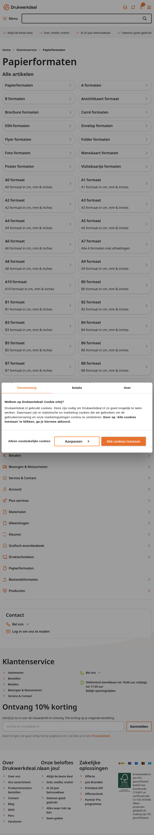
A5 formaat (91, 220)
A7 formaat (91, 241)
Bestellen (77, 444)
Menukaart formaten (99, 152)
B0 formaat (91, 281)
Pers (11, 815)
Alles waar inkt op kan (59, 810)
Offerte (90, 776)
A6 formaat (15, 241)
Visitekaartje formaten (101, 166)
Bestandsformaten (77, 579)
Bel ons (21, 624)
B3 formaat (15, 322)
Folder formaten (95, 139)
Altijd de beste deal (17, 33)
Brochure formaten (22, 112)
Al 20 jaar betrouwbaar (93, 33)
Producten (77, 590)
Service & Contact (77, 478)
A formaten (91, 85)
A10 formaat (16, 281)
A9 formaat (91, 261)
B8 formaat (91, 363)
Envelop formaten (97, 125)
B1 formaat (15, 302)
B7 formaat (15, 363)
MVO (11, 810)
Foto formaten (17, 152)
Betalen (77, 455)
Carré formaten (94, 112)
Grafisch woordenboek (77, 545)
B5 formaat (15, 342)
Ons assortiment (19, 782)
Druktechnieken (77, 557)
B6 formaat (91, 342)
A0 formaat (15, 179)
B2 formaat (91, 302)
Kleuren (77, 534)
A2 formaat (15, 200)
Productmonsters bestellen (20, 790)
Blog (11, 804)
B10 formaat (92, 383)
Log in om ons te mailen (28, 631)
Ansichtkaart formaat (100, 98)
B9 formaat (15, 383)
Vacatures (14, 821)
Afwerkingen (77, 523)
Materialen (77, 511)
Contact (13, 798)
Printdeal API (94, 788)
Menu (10, 18)
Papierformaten (19, 85)
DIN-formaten (17, 125)
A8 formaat (15, 261)
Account (77, 489)
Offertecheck (94, 794)
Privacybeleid (100, 736)
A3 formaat (91, 200)
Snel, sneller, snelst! (54, 33)
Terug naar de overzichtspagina (30, 404)
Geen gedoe (55, 818)
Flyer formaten (18, 139)
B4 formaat (91, 322)
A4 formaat (15, 220)
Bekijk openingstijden (101, 691)
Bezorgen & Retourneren (77, 466)
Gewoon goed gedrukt (134, 33)
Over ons (14, 776)
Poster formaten (19, 166)
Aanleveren (77, 432)
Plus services (77, 500)
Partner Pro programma (93, 802)
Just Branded (93, 782)
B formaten (15, 98)
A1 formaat (91, 179)
